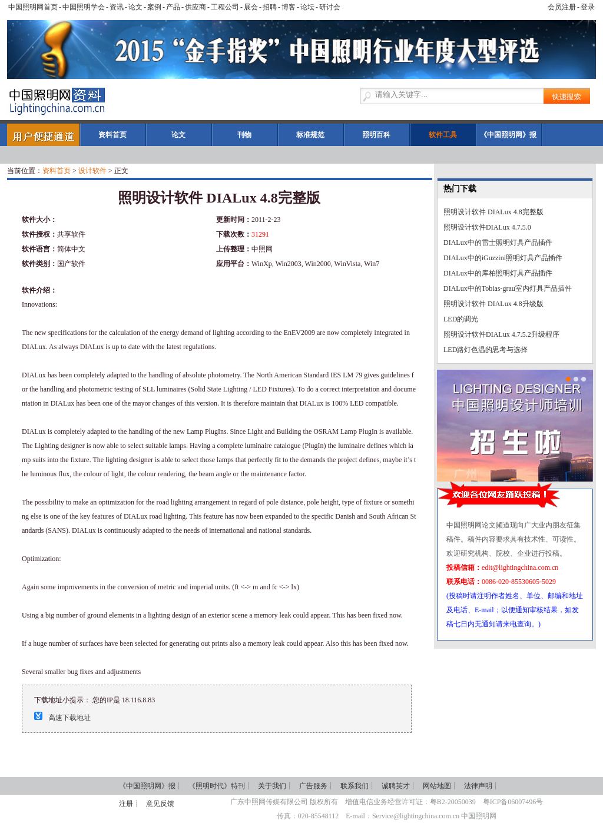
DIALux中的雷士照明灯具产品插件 (497, 242)
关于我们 (272, 786)
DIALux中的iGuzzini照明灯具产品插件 (502, 258)
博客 (288, 7)
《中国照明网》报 (508, 135)
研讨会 (329, 7)
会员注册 (562, 7)
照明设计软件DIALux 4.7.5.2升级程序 (501, 334)
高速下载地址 (69, 718)
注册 (126, 803)
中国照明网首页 (33, 7)
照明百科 (376, 135)
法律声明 (478, 786)
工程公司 (225, 7)
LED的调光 (460, 319)
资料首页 (112, 135)
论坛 (307, 7)
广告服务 (313, 786)
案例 (154, 7)
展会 (251, 7)
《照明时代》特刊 (216, 786)
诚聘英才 (396, 786)
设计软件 (92, 171)
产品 (173, 7)
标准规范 (310, 135)
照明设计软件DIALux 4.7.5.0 (487, 227)
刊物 (244, 135)
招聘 (270, 7)
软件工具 (443, 135)
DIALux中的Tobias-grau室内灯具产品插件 (507, 288)
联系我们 (354, 786)
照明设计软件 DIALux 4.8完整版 (493, 212)
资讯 (117, 7)
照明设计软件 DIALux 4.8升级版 (493, 304)
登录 (588, 7)
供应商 (195, 7)
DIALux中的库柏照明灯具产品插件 (497, 273)
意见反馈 (160, 803)
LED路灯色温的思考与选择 (485, 350)
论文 (135, 7)
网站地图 (437, 786)
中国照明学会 (83, 7)
